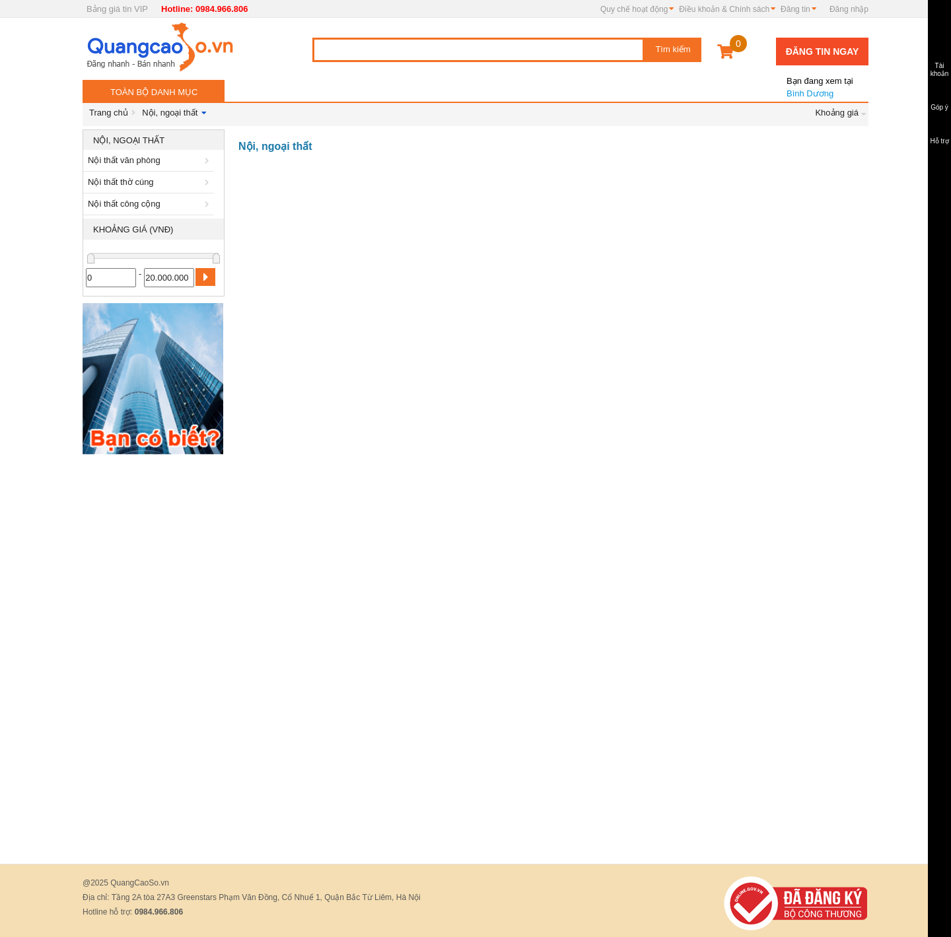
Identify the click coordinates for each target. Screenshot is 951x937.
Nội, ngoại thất (169, 113)
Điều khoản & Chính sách (724, 9)
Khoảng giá (837, 113)
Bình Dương (818, 81)
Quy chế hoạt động (634, 9)
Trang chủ (108, 113)
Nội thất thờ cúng (150, 182)
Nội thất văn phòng (150, 160)
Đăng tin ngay (822, 51)
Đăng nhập (848, 9)
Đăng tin (795, 9)
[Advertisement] (154, 659)
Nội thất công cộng (150, 204)
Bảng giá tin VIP (117, 9)
